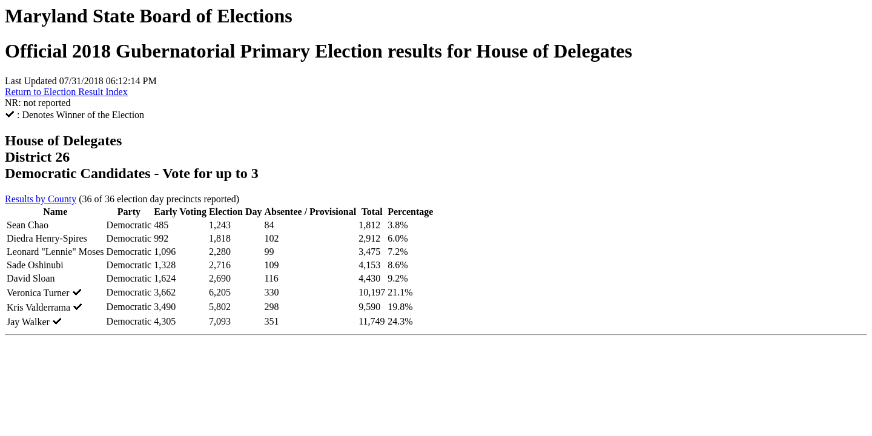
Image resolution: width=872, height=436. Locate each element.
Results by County (40, 199)
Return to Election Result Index (66, 92)
